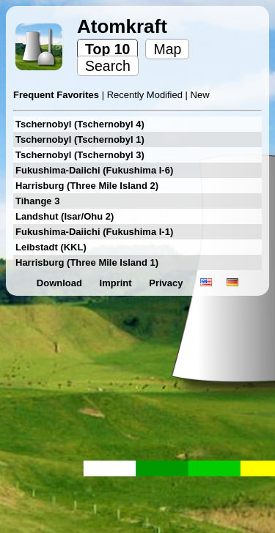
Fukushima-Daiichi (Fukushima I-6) (94, 170)
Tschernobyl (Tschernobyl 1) (79, 139)
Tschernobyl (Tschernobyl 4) (79, 124)
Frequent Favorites (57, 94)
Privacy (167, 282)
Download (61, 282)
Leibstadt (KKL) (51, 247)
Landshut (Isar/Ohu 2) (64, 216)
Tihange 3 (37, 200)
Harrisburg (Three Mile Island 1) (86, 262)
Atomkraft (122, 26)
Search (108, 66)
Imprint (117, 282)
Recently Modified (146, 94)
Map (167, 49)
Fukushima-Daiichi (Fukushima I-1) (94, 231)
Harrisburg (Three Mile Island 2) (86, 185)
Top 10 (107, 49)
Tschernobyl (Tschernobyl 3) (79, 154)
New (200, 94)
